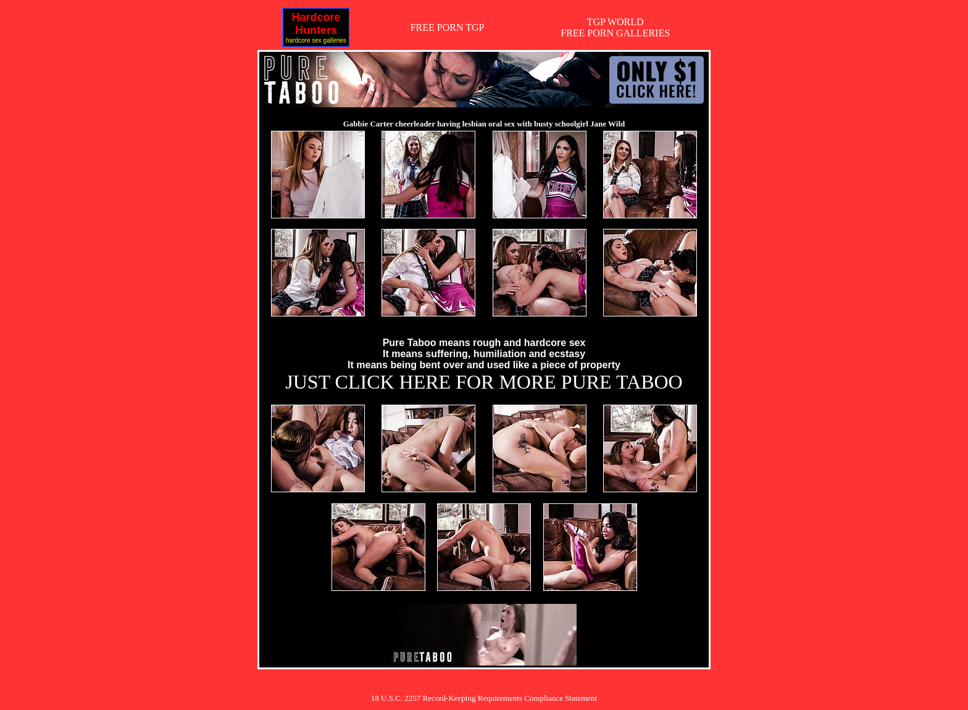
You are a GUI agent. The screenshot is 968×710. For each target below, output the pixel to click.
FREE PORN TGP (448, 27)
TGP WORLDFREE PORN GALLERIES (615, 27)
